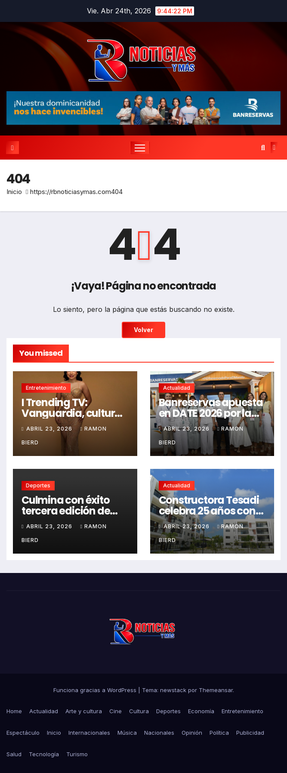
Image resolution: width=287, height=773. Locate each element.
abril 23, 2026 (50, 428)
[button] (263, 147)
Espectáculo (23, 732)
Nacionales (159, 732)
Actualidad (176, 388)
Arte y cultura (83, 711)
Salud (14, 754)
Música (127, 732)
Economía (201, 711)
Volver (143, 329)
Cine (115, 711)
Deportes (38, 485)
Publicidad (250, 732)
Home (14, 711)
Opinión (192, 732)
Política (219, 732)
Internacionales (89, 732)
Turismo (77, 754)
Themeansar (216, 690)
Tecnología (44, 754)
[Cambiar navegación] (140, 147)
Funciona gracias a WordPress (95, 690)
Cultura (139, 711)
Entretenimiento (46, 388)
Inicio (14, 192)
